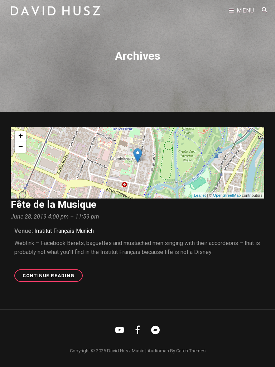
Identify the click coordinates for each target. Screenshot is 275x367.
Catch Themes (191, 350)
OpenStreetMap (227, 195)
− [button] (20, 147)
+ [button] (20, 136)
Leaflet (200, 195)
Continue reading (53, 276)
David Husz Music (125, 350)
